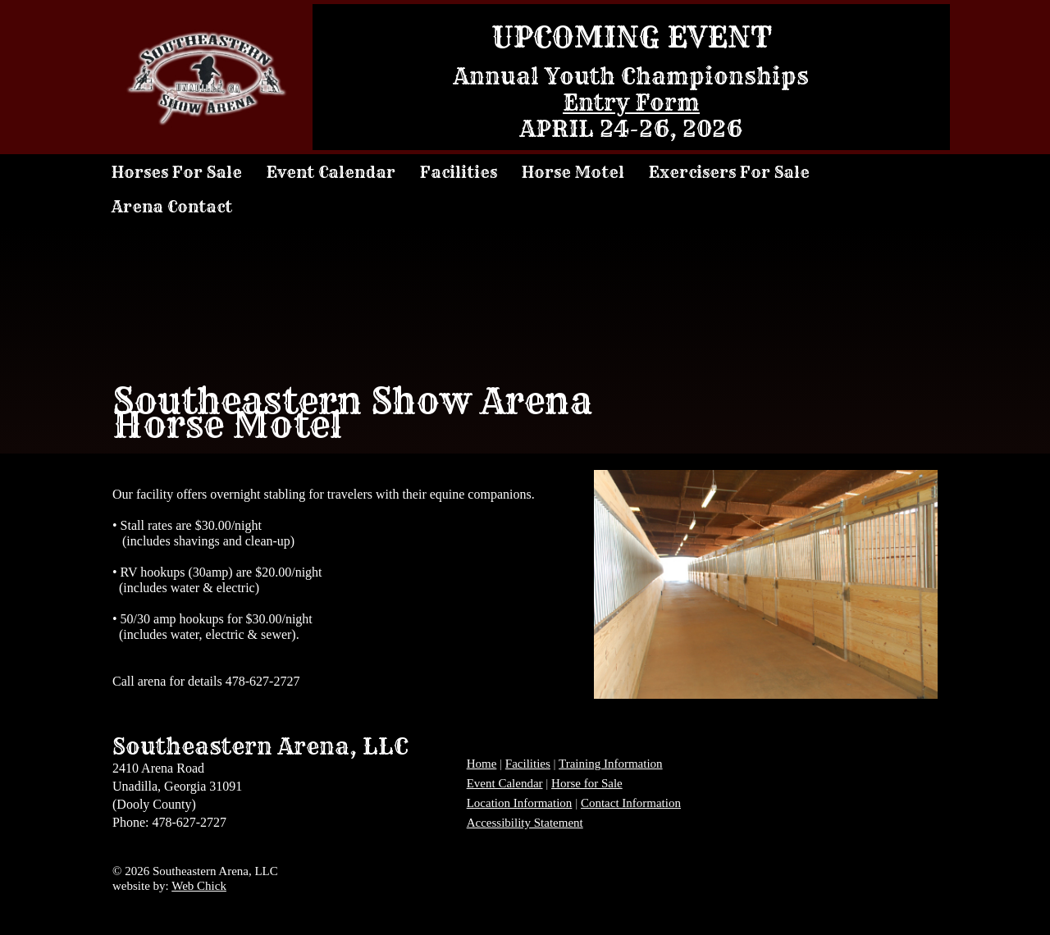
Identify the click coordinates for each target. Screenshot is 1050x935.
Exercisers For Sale (729, 172)
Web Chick (198, 885)
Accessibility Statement (525, 822)
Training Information (611, 763)
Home (482, 763)
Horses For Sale (177, 172)
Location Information (520, 803)
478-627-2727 (263, 681)
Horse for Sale (587, 783)
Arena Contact (172, 207)
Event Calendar (331, 172)
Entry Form (631, 102)
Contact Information (631, 803)
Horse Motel (573, 172)
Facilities (458, 172)
